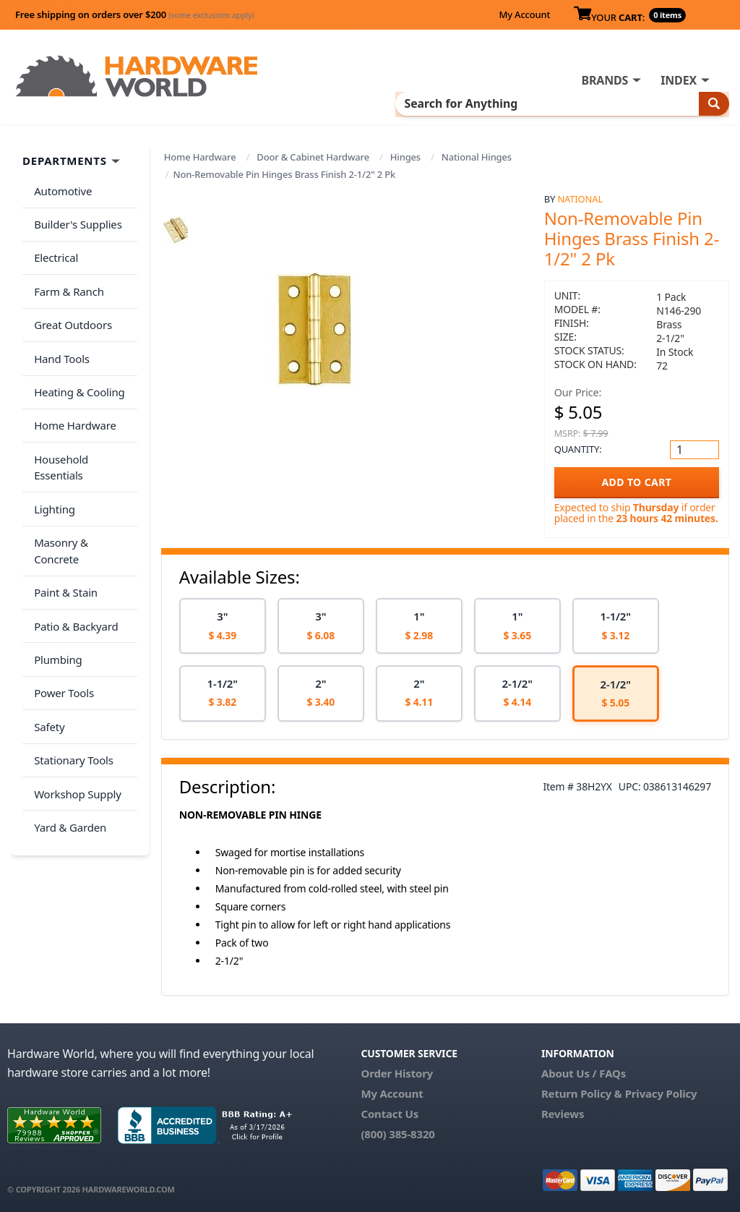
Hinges (405, 155)
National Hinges (477, 155)
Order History (397, 1071)
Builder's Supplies (75, 215)
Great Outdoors (70, 301)
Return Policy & (581, 1092)
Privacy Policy (661, 1092)
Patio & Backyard (73, 529)
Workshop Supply (75, 672)
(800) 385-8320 (397, 1132)
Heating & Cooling (76, 358)
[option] (222, 624)
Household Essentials (84, 415)
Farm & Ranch (66, 272)
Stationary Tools (71, 643)
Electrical (53, 243)
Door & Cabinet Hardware (313, 155)
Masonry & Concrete (81, 472)
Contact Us (389, 1112)
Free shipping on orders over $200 (134, 14)
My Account (524, 14)
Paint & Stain (63, 500)
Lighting (51, 443)
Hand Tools (59, 329)
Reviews (562, 1112)
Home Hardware (200, 155)
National (580, 196)
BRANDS (604, 80)
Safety (46, 614)
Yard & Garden (67, 701)
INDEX (679, 80)
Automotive (60, 186)
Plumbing (55, 557)
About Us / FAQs (583, 1071)
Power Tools (61, 586)
